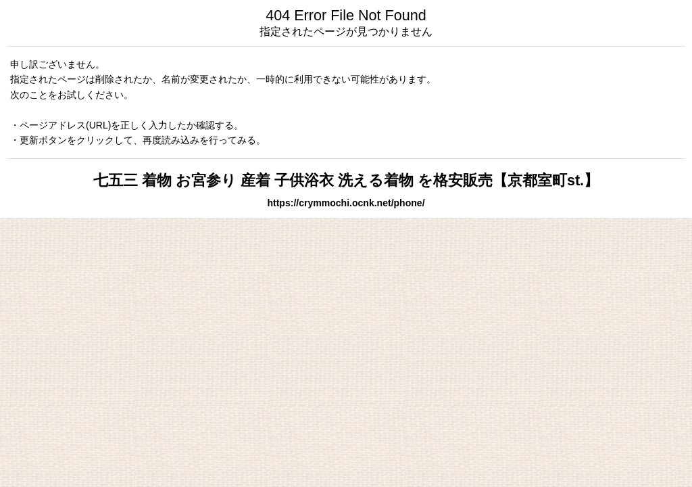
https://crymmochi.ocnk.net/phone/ (345, 203)
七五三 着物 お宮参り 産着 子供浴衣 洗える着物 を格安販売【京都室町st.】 (346, 180)
